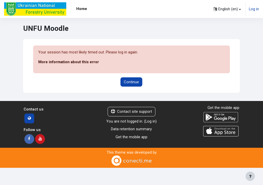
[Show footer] (250, 176)
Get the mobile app (131, 137)
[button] (227, 9)
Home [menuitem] (81, 8)
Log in (254, 9)
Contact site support (131, 111)
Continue (131, 82)
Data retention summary (131, 129)
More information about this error (68, 62)
